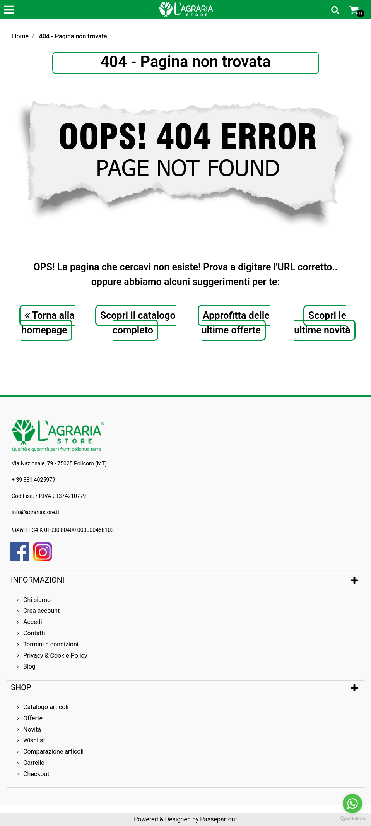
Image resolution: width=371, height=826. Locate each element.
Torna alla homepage (47, 323)
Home (20, 36)
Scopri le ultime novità (322, 323)
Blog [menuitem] (29, 666)
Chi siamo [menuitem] (37, 600)
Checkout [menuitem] (36, 774)
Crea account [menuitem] (41, 610)
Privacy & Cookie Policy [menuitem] (55, 655)
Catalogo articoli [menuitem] (45, 707)
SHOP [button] (21, 687)
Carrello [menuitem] (33, 762)
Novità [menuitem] (32, 729)
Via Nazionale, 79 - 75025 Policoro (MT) (59, 463)
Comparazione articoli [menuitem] (53, 751)
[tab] (185, 580)
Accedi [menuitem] (32, 622)
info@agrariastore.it (35, 512)
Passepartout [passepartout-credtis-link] (218, 819)
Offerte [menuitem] (33, 718)
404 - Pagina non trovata (73, 36)
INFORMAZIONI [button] (38, 580)
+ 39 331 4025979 (33, 480)
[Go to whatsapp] (352, 803)
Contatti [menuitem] (34, 633)
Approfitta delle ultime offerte (236, 323)
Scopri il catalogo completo (138, 323)
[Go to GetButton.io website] (352, 818)
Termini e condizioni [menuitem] (51, 644)
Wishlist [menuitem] (34, 740)
